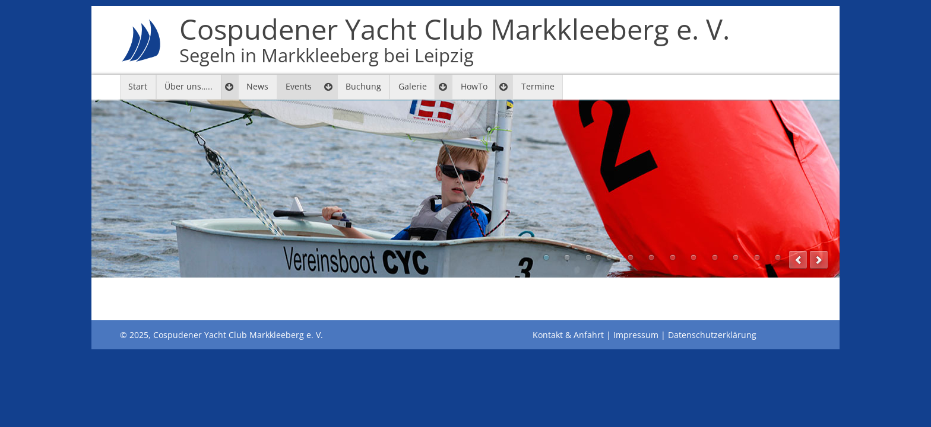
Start (137, 86)
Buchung (363, 86)
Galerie (412, 86)
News (257, 86)
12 (778, 257)
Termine (538, 86)
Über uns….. (188, 86)
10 (736, 257)
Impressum (635, 334)
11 (757, 257)
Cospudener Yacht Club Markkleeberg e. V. (454, 40)
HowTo (474, 86)
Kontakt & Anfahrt (568, 334)
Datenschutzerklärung (712, 334)
